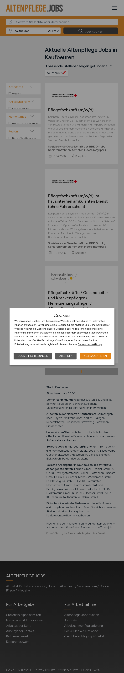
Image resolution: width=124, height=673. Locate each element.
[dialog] (62, 336)
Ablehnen (65, 356)
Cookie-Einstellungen (33, 356)
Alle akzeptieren (95, 356)
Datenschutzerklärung (90, 344)
